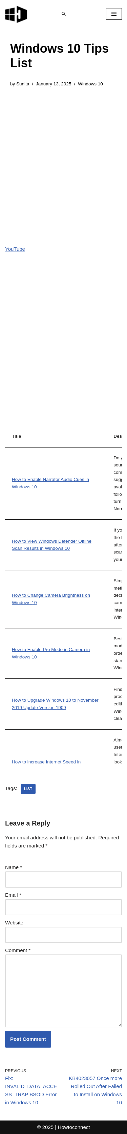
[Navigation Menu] (114, 14)
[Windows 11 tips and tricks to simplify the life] (16, 14)
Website (14, 922)
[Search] (64, 14)
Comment (17, 950)
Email (13, 895)
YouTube (15, 249)
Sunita (22, 83)
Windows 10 (90, 83)
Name (13, 867)
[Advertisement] (63, 161)
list (28, 789)
